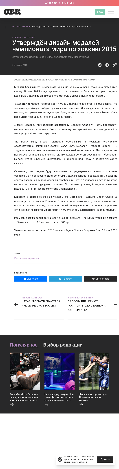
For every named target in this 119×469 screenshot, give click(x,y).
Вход (100, 11)
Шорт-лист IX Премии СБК (59, 3)
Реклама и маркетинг (23, 37)
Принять (105, 459)
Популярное (24, 345)
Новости (26, 27)
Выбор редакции (63, 345)
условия (83, 462)
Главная (16, 27)
